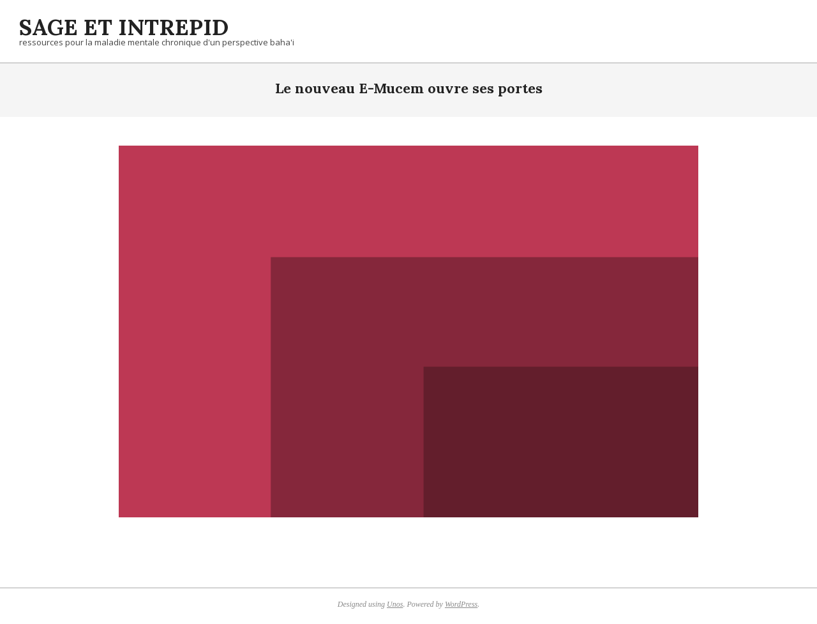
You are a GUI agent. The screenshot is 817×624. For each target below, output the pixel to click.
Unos (395, 604)
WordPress (461, 604)
